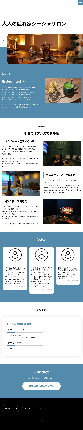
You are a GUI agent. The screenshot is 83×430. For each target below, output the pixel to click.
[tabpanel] (45, 49)
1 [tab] (3, 40)
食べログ (27, 409)
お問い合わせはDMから (41, 386)
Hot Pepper (8, 409)
